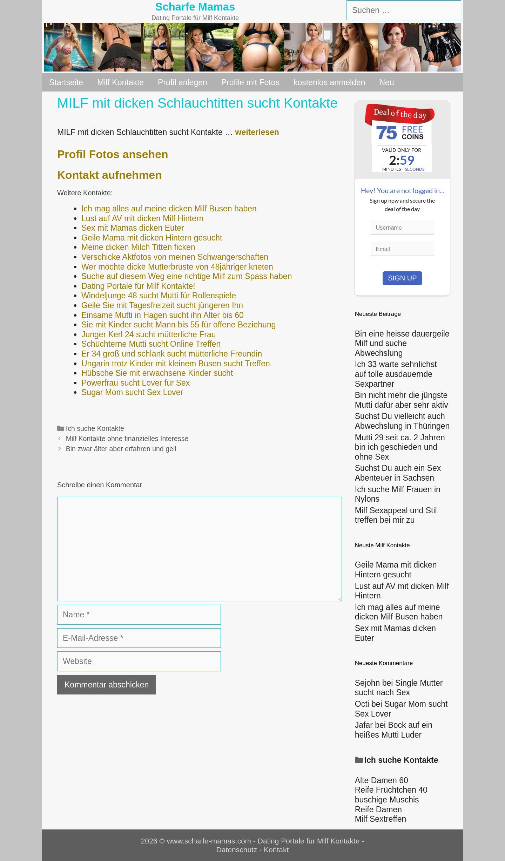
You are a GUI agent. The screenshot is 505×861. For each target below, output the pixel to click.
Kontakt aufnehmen (109, 175)
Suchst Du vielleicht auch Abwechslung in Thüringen (402, 421)
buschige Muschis (387, 799)
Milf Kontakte (120, 82)
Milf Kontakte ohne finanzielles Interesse (127, 438)
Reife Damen (378, 809)
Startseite (66, 82)
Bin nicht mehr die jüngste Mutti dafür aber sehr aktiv (401, 400)
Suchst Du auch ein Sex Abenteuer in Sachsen (398, 472)
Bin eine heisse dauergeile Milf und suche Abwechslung (402, 343)
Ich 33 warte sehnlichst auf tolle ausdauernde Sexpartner (396, 374)
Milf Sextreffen (380, 818)
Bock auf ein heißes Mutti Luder (393, 729)
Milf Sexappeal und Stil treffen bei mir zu (396, 515)
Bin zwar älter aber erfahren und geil (121, 449)
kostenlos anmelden (329, 82)
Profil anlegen (182, 82)
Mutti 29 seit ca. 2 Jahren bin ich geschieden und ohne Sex (400, 447)
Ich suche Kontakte (95, 428)
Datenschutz (236, 850)
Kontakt (276, 850)
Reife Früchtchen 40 (391, 789)
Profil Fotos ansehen (112, 154)
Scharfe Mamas (195, 7)
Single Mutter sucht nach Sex (399, 687)
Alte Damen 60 (381, 780)
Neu (386, 82)
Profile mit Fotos (250, 82)
